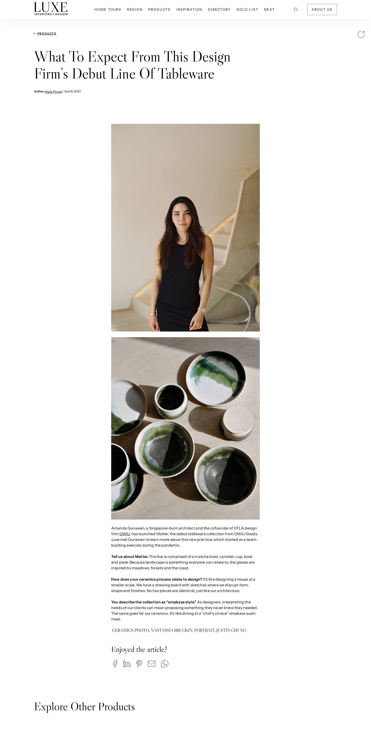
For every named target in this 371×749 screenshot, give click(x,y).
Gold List (247, 9)
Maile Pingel (53, 92)
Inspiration (189, 9)
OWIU (124, 533)
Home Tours (107, 9)
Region (135, 9)
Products (159, 9)
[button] (115, 663)
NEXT (269, 9)
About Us (322, 9)
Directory (219, 9)
